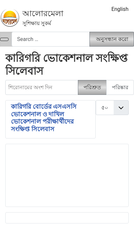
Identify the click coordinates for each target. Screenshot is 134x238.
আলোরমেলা (42, 13)
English (119, 9)
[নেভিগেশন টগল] (4, 39)
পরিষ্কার (120, 87)
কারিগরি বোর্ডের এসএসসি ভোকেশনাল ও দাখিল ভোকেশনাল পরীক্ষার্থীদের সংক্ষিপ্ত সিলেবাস (44, 118)
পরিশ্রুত (92, 87)
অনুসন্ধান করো (112, 39)
